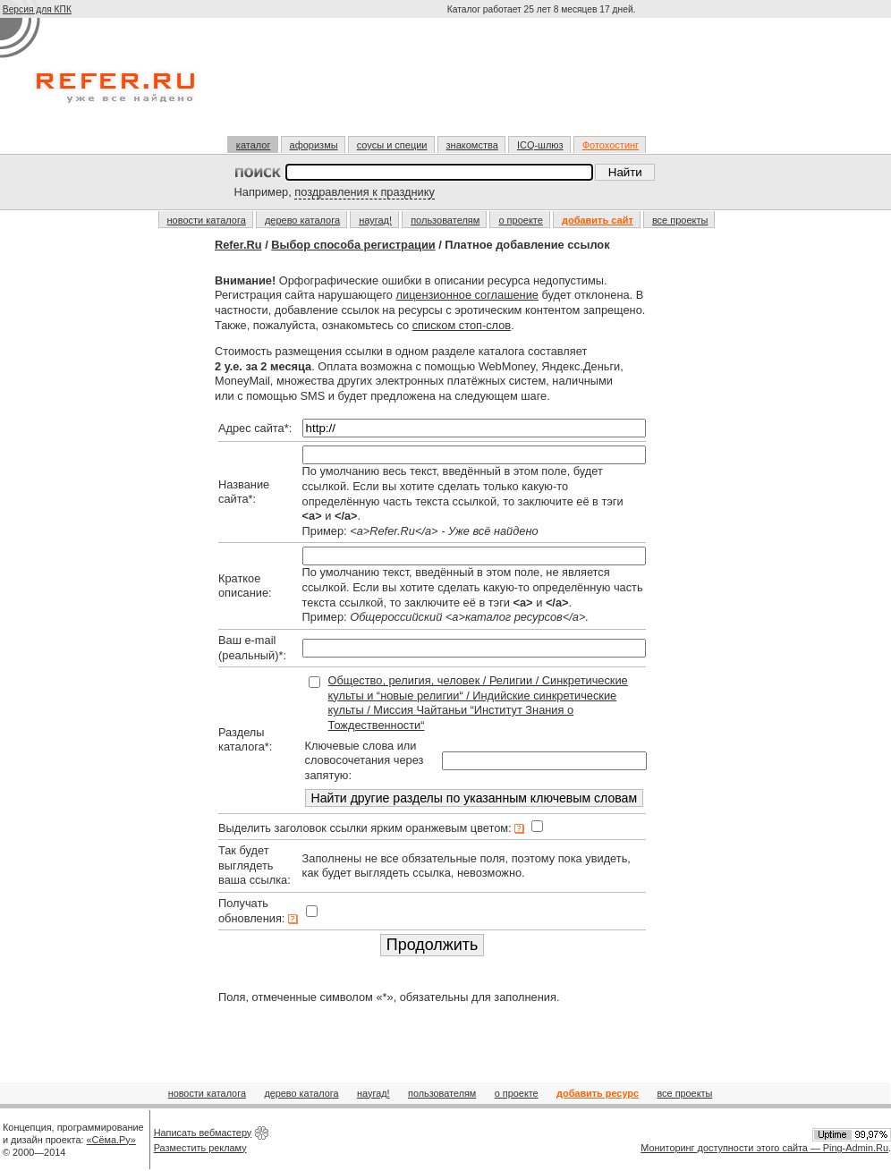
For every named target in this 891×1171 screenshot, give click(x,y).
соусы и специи (392, 145)
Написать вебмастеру (203, 1132)
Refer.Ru (238, 244)
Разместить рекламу (200, 1147)
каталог (253, 145)
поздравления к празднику (364, 192)
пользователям (445, 220)
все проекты (680, 220)
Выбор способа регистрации (353, 244)
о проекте (520, 220)
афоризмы (314, 145)
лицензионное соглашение (467, 294)
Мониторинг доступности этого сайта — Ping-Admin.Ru (764, 1147)
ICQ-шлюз (540, 145)
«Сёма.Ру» (111, 1139)
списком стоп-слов (461, 325)
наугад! (375, 220)
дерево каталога (302, 220)
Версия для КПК (37, 9)
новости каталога (206, 220)
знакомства (472, 145)
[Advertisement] (543, 84)
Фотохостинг (610, 145)
